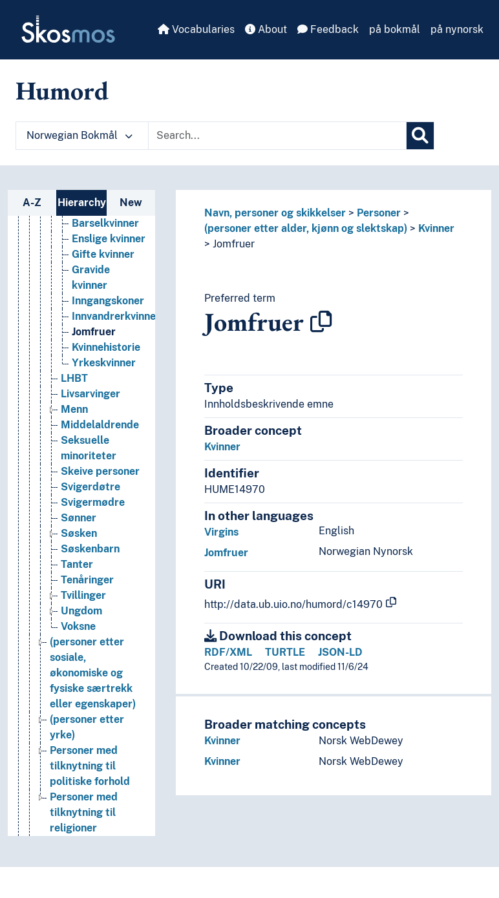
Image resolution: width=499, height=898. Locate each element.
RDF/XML (228, 652)
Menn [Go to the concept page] (74, 409)
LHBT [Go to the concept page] (74, 378)
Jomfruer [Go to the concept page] (94, 332)
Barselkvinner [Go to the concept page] (105, 223)
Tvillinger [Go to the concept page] (83, 595)
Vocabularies (196, 29)
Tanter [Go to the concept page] (77, 564)
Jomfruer (234, 244)
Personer (379, 213)
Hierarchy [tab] (82, 202)
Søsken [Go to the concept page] (79, 533)
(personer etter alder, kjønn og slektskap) (305, 228)
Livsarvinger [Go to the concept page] (90, 394)
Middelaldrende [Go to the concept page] (100, 425)
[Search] (420, 135)
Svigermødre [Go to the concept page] (93, 502)
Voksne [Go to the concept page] (78, 626)
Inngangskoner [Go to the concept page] (108, 301)
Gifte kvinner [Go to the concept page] (103, 254)
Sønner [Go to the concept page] (78, 518)
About (266, 29)
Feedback (328, 29)
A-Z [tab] (32, 202)
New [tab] (131, 202)
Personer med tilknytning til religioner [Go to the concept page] (84, 812)
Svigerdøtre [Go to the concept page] (90, 487)
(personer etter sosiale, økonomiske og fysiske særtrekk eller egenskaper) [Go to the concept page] (93, 673)
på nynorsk (456, 29)
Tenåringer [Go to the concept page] (87, 580)
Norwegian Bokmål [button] (80, 135)
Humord (62, 90)
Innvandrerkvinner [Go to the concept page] (116, 316)
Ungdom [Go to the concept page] (81, 611)
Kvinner (436, 228)
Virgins (221, 532)
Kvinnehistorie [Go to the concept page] (106, 347)
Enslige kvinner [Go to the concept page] (108, 239)
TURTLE (285, 652)
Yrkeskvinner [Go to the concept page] (104, 363)
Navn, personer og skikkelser (275, 213)
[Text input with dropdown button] (277, 135)
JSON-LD (340, 652)
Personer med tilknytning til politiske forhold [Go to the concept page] (90, 766)
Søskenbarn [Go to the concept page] (90, 549)
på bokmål (394, 29)
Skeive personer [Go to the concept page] (100, 471)
